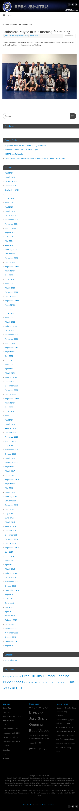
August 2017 (10, 467)
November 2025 (11, 181)
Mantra (44, 805)
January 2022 (10, 330)
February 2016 (11, 496)
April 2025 (9, 207)
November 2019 (11, 437)
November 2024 (11, 224)
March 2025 (10, 211)
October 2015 (10, 509)
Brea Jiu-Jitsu (9, 36)
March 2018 (10, 458)
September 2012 (12, 641)
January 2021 (10, 381)
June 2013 (9, 603)
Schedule (6, 750)
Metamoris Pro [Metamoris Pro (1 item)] (56, 683)
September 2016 (12, 479)
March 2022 (10, 322)
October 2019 (10, 441)
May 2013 (9, 607)
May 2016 (9, 488)
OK (72, 115)
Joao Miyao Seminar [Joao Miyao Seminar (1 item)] (45, 683)
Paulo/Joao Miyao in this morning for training (36, 32)
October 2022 (10, 296)
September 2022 (12, 301)
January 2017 (10, 475)
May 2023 (9, 284)
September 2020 (12, 399)
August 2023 (10, 271)
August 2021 (10, 352)
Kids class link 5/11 (10, 729)
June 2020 (9, 411)
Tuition (5, 754)
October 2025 (10, 186)
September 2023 (12, 267)
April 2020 (9, 420)
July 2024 (9, 237)
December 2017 (11, 462)
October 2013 (10, 586)
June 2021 (9, 360)
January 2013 (10, 624)
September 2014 (12, 548)
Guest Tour (6, 708)
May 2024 (9, 241)
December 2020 (11, 386)
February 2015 (11, 526)
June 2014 (9, 556)
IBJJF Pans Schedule (14, 154)
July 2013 (9, 599)
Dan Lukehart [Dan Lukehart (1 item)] (28, 683)
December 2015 (11, 505)
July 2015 (9, 514)
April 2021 (9, 369)
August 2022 (10, 305)
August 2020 (10, 403)
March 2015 (10, 522)
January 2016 (10, 501)
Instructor (6, 712)
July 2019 (9, 445)
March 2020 (10, 424)
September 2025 (12, 190)
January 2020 (10, 433)
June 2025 (9, 198)
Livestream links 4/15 (11, 741)
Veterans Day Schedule (65, 743)
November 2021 (11, 339)
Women (5, 758)
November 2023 (11, 258)
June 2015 (9, 518)
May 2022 (9, 318)
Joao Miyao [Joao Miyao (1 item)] (35, 683)
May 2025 (9, 203)
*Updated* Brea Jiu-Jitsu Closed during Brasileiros (25, 145)
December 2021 (11, 335)
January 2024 (10, 254)
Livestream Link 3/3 (10, 737)
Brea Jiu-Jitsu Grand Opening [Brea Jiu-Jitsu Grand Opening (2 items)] (45, 676)
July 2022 (9, 309)
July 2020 (9, 407)
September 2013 (12, 590)
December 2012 (11, 629)
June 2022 (9, 313)
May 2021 (9, 364)
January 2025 (10, 215)
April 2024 (9, 245)
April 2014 (9, 565)
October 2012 (10, 637)
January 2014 (10, 577)
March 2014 (10, 569)
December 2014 (11, 535)
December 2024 (11, 220)
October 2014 (10, 543)
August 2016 (10, 484)
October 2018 (10, 454)
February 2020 (11, 428)
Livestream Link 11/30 (11, 733)
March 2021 (10, 373)
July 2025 (9, 194)
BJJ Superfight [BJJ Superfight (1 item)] (17, 677)
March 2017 (10, 471)
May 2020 (9, 416)
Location (5, 746)
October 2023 (10, 262)
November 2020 (11, 390)
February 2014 (11, 573)
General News (33, 36)
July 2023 (9, 275)
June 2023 (9, 279)
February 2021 (11, 377)
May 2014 (9, 560)
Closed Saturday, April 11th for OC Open (21, 150)
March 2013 (10, 616)
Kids (4, 724)
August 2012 (10, 646)
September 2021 (12, 347)
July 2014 (9, 552)
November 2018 (11, 450)
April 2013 (9, 611)
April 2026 (9, 173)
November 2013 (11, 582)
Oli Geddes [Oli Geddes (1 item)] (64, 683)
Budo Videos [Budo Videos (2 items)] (13, 682)
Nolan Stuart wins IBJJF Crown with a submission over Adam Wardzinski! (35, 158)
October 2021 (10, 343)
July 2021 (9, 356)
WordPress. (52, 805)
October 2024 (10, 228)
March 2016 (10, 492)
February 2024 (11, 249)
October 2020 (10, 394)
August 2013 (10, 594)
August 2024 (10, 232)
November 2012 (11, 633)
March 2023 (10, 288)
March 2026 (10, 177)
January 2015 (10, 531)
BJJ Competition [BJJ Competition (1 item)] (8, 677)
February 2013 (11, 620)
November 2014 (11, 539)
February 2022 (11, 326)
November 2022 (11, 292)
